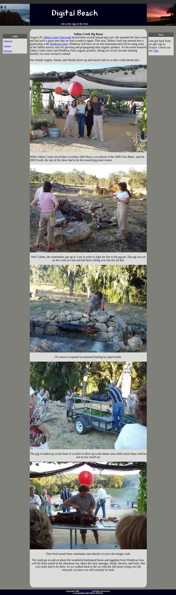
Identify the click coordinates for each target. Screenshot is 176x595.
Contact (7, 46)
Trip (155, 50)
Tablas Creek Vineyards (57, 37)
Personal (7, 50)
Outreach (7, 41)
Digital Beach (85, 591)
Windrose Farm (59, 43)
